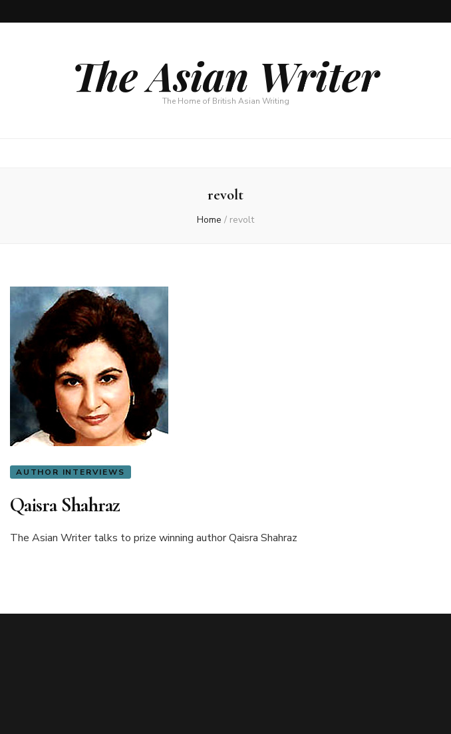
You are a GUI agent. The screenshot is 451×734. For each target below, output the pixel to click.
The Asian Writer (225, 75)
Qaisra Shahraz (65, 505)
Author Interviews (70, 472)
